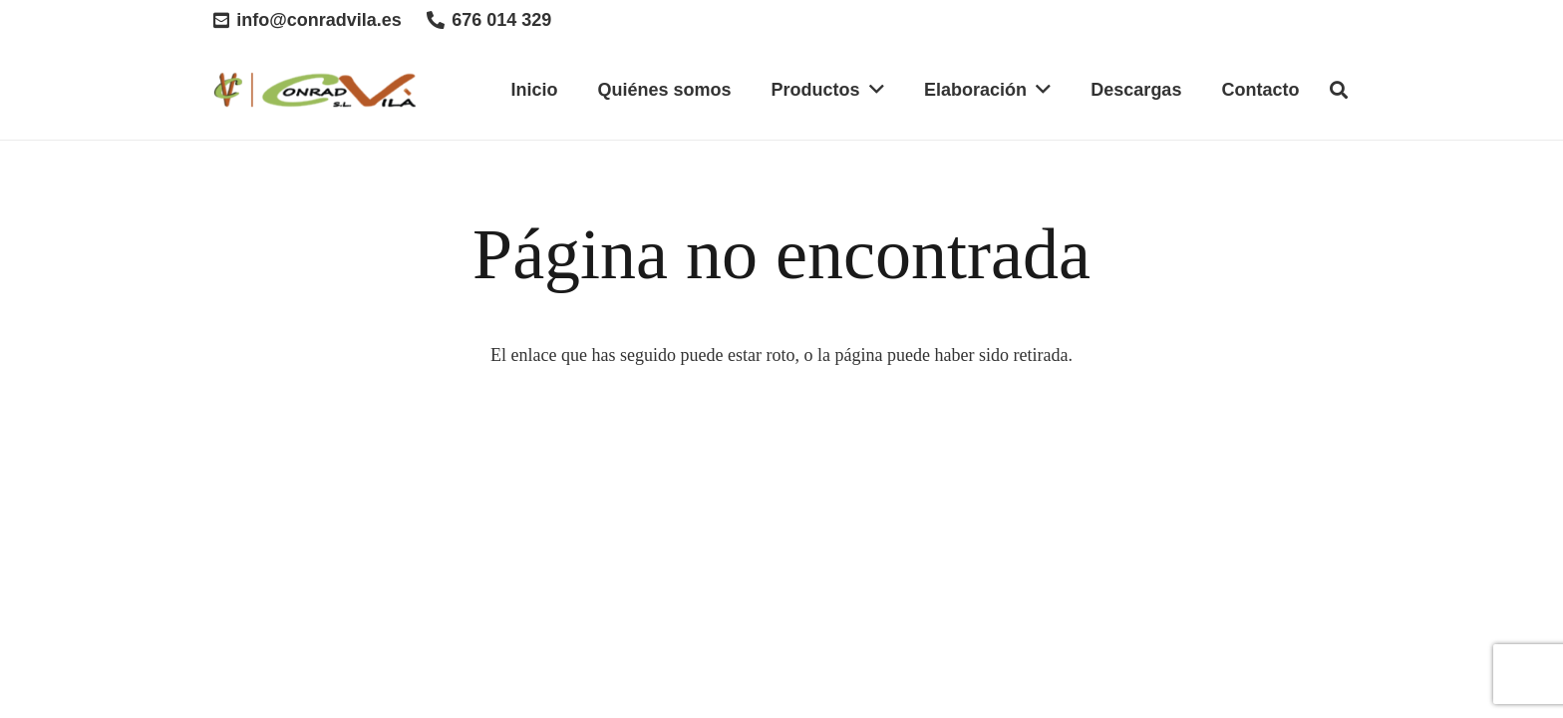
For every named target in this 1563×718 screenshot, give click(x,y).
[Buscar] (1339, 90)
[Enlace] (317, 90)
